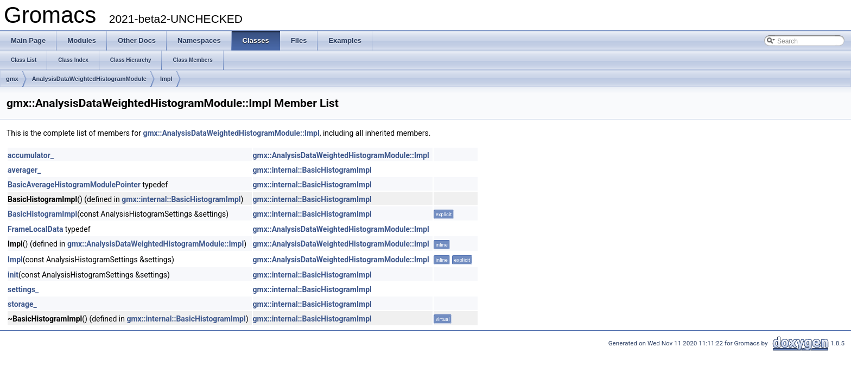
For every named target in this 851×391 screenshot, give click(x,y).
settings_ (23, 289)
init (13, 274)
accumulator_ (31, 155)
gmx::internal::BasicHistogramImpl (312, 170)
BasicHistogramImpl (42, 214)
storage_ (22, 304)
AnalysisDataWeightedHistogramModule (89, 78)
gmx (12, 78)
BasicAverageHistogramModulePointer (74, 184)
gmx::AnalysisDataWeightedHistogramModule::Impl (231, 133)
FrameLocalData (35, 229)
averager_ (24, 170)
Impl (166, 78)
